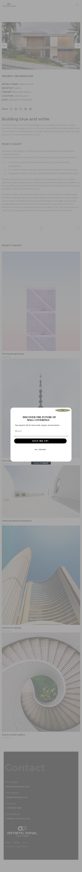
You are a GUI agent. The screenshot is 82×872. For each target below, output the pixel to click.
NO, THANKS (40, 449)
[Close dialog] (62, 410)
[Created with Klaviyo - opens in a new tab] (41, 463)
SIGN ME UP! (40, 441)
